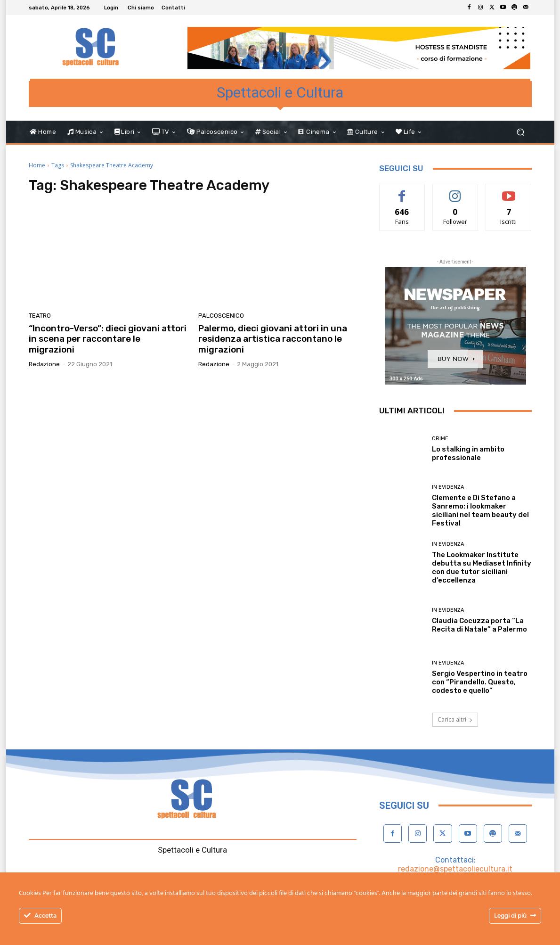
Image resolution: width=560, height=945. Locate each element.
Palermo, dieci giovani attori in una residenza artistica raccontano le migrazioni (272, 339)
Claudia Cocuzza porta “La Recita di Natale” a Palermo (479, 624)
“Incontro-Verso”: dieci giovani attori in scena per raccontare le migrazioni (108, 339)
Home (37, 165)
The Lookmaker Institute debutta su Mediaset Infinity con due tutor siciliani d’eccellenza (481, 567)
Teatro (40, 315)
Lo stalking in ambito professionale (468, 453)
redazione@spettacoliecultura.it (455, 868)
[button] (521, 132)
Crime (440, 438)
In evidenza (448, 487)
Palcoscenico (221, 315)
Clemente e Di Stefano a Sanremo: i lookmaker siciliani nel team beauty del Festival (480, 510)
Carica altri (455, 719)
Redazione (44, 364)
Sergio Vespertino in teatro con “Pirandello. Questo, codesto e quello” (480, 682)
